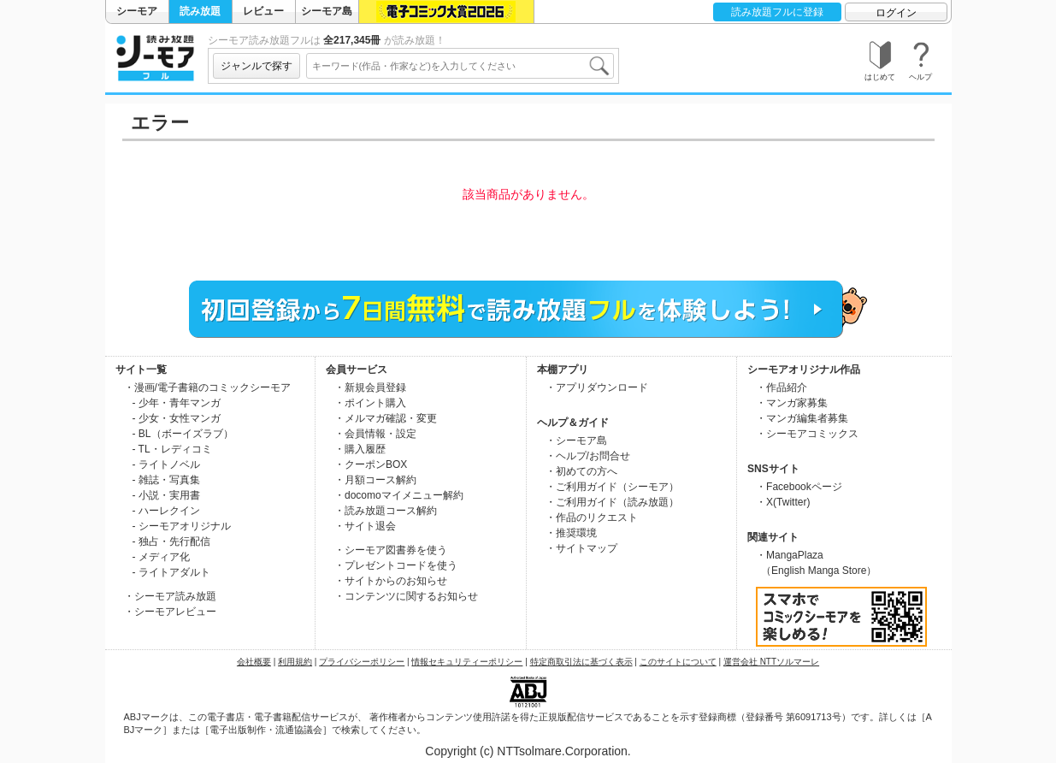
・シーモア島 (576, 441)
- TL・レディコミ (172, 449)
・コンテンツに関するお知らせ (406, 596)
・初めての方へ (581, 471)
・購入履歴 (360, 449)
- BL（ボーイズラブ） (183, 434)
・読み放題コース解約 (385, 511)
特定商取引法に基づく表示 (581, 661)
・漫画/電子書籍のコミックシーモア (207, 387)
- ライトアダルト (171, 572)
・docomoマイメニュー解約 (398, 495)
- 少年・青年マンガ (177, 403)
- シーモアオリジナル (182, 526)
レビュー (263, 11)
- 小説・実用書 (166, 495)
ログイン (896, 13)
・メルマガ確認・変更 (385, 418)
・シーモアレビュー (170, 612)
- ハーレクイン (166, 511)
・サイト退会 (365, 526)
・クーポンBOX (370, 464)
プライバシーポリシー (361, 661)
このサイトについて (678, 661)
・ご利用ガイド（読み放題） (612, 502)
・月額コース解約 (375, 480)
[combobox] (460, 66)
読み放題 (200, 11)
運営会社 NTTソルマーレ (771, 661)
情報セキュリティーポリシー (466, 661)
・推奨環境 (571, 533)
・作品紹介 (781, 387)
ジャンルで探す (256, 66)
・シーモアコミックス (807, 434)
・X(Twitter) (783, 502)
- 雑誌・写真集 (166, 480)
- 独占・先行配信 (171, 541)
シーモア (136, 11)
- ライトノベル (166, 464)
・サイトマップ (581, 548)
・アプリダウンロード (597, 387)
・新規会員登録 (370, 387)
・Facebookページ (799, 487)
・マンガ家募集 (792, 403)
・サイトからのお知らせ (390, 581)
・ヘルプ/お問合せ (588, 456)
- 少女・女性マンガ (177, 418)
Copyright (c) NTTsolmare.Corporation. (527, 751)
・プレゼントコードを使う (395, 565)
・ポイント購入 (370, 403)
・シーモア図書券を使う (390, 550)
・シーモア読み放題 (170, 596)
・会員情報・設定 (375, 434)
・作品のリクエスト (592, 517)
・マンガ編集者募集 (802, 418)
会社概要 (254, 661)
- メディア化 (161, 557)
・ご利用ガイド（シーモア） (612, 487)
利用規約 (295, 661)
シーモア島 (326, 11)
